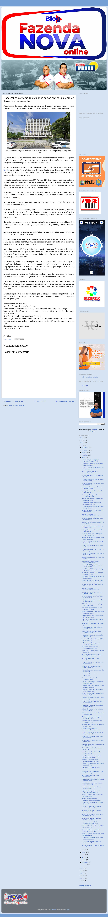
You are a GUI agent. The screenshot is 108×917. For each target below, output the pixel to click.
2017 (81, 880)
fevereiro (85, 862)
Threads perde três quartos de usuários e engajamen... (91, 830)
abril (83, 857)
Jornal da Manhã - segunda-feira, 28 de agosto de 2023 (92, 542)
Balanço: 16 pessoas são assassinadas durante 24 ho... (92, 491)
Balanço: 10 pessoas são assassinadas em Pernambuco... (92, 838)
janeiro (84, 865)
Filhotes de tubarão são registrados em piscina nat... (92, 499)
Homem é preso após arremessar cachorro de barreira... (91, 807)
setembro (85, 455)
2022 (81, 868)
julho (83, 850)
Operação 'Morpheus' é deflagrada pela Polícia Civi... (92, 534)
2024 (81, 443)
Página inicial (39, 401)
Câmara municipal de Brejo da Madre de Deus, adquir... (93, 694)
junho (84, 852)
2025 (81, 440)
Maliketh (94, 429)
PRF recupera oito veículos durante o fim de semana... (93, 713)
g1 (19, 197)
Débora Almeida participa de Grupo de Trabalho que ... (92, 772)
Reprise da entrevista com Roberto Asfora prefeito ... (92, 787)
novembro (85, 450)
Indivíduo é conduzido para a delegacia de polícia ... (90, 643)
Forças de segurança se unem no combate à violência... (91, 818)
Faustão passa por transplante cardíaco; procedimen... (90, 561)
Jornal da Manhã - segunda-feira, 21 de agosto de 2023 (92, 733)
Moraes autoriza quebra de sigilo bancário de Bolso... (92, 811)
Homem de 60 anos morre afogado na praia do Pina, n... (93, 553)
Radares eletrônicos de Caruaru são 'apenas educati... (92, 709)
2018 (81, 878)
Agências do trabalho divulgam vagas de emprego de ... (93, 698)
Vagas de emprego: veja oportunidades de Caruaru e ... (92, 515)
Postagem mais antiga (65, 401)
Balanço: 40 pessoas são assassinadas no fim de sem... (92, 546)
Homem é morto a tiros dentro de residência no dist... (92, 678)
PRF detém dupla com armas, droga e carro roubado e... (93, 604)
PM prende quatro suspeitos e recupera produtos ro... (90, 647)
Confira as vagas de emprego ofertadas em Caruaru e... (90, 460)
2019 (81, 875)
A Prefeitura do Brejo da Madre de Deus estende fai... (92, 627)
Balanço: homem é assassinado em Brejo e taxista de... (92, 666)
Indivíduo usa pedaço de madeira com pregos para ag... (93, 744)
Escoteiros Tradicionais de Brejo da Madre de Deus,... (92, 573)
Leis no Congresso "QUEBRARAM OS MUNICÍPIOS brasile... (92, 511)
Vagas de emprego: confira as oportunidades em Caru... (90, 791)
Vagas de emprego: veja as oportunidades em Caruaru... (91, 729)
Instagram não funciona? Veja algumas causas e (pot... (90, 768)
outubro (84, 452)
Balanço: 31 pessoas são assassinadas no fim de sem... (92, 737)
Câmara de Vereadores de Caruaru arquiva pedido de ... (92, 814)
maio (83, 855)
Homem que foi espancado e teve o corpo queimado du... (92, 495)
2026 (81, 438)
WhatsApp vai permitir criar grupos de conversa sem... (92, 616)
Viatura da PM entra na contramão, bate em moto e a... (92, 526)
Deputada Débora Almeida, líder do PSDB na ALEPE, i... (92, 690)
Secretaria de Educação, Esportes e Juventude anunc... (92, 592)
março (84, 860)
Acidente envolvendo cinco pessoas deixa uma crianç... (92, 783)
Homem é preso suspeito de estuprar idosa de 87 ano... (92, 682)
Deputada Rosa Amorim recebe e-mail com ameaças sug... (93, 686)
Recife (6, 170)
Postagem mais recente (13, 401)
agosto (84, 457)
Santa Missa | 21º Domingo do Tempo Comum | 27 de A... (93, 569)
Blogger (92, 431)
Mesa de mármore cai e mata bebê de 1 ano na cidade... (93, 538)
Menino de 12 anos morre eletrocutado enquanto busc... (91, 799)
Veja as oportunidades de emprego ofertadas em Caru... (92, 655)
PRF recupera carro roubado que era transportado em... (93, 612)
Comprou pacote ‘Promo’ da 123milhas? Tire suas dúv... (90, 760)
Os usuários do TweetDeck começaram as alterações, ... (91, 822)
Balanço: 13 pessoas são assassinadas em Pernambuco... (92, 705)
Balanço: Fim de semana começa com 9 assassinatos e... (93, 779)
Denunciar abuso (85, 886)
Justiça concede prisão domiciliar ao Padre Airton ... (92, 620)
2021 (81, 870)
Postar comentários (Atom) (17, 405)
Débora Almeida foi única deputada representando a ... (92, 581)
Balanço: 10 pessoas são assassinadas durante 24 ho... (92, 464)
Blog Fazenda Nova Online (90, 377)
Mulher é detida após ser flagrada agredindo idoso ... (92, 717)
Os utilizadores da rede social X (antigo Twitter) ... (91, 752)
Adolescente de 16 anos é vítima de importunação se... (92, 487)
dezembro (85, 447)
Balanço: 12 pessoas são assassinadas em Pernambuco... (92, 600)
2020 (81, 873)
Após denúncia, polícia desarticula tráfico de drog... (92, 721)
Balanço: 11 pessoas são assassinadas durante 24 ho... (92, 530)
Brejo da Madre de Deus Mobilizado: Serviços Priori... (93, 479)
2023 (81, 445)
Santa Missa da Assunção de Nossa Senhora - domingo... (91, 756)
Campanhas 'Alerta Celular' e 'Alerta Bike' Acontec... (92, 585)
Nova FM (85, 386)
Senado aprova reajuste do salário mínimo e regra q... (92, 608)
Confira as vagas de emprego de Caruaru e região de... (91, 631)
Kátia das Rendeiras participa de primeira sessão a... (91, 503)
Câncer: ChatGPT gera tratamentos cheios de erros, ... (92, 565)
